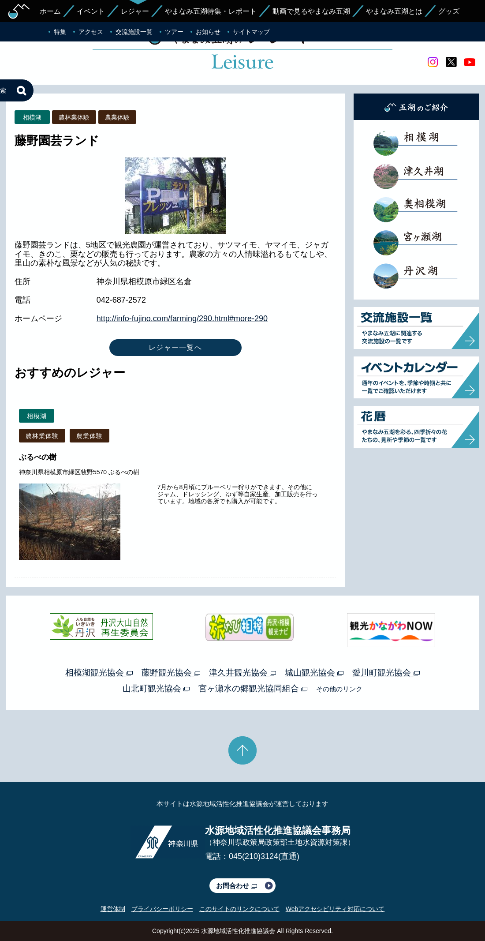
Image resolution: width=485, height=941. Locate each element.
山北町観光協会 (156, 688)
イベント (91, 11)
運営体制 (113, 908)
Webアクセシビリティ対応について (335, 908)
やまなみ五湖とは (394, 11)
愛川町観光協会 (385, 672)
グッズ (448, 11)
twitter (451, 62)
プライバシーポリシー (162, 908)
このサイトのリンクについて (239, 908)
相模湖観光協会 (98, 672)
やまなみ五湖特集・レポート (211, 11)
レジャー (135, 11)
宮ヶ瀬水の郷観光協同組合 (252, 688)
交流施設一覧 (134, 31)
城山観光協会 (314, 672)
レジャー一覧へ (175, 347)
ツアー (174, 31)
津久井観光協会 (242, 672)
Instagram (432, 62)
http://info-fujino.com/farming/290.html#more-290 (182, 318)
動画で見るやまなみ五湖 (311, 11)
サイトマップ (251, 31)
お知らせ (208, 31)
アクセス (90, 31)
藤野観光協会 (171, 672)
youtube (469, 62)
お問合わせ (236, 885)
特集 (60, 31)
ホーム (50, 11)
